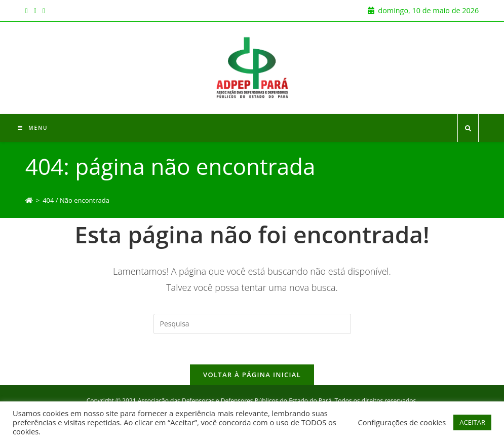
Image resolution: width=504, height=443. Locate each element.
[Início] (29, 200)
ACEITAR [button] (472, 422)
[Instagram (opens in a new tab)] (35, 11)
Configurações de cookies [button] (402, 422)
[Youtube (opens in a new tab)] (44, 11)
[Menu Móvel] (33, 127)
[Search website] (468, 128)
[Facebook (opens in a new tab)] (28, 11)
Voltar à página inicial (252, 374)
